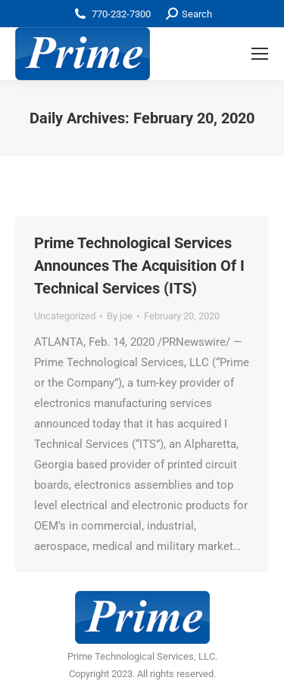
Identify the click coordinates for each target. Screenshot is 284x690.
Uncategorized (64, 316)
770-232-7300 (121, 14)
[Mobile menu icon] (260, 54)
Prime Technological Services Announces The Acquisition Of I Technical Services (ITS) (139, 265)
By (120, 316)
